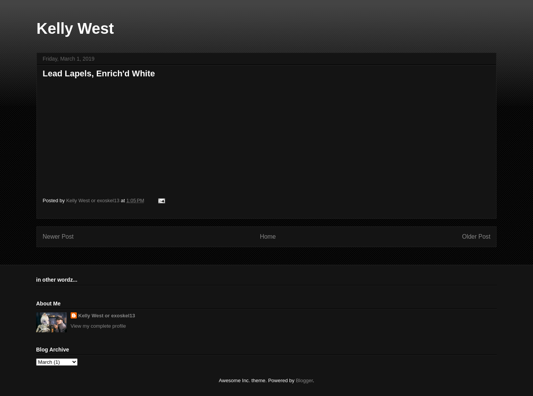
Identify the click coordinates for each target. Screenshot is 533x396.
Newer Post (58, 236)
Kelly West (75, 28)
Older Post (476, 236)
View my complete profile (98, 326)
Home (268, 236)
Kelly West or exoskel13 (106, 315)
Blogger (304, 380)
